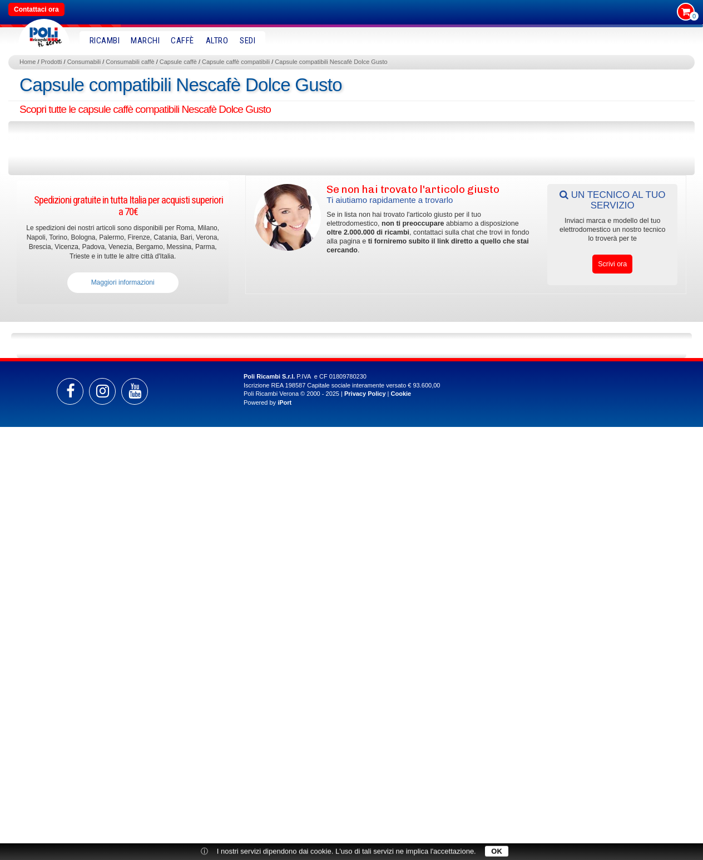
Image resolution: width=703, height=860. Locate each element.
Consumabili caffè (130, 61)
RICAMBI (105, 41)
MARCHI (145, 41)
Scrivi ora (612, 264)
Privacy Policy (365, 393)
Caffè (182, 41)
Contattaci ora (36, 9)
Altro (217, 41)
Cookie (401, 393)
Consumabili (84, 61)
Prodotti (51, 61)
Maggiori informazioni (123, 282)
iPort (284, 402)
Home (27, 61)
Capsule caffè (178, 61)
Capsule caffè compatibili (236, 61)
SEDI (247, 41)
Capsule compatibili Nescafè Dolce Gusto (331, 61)
